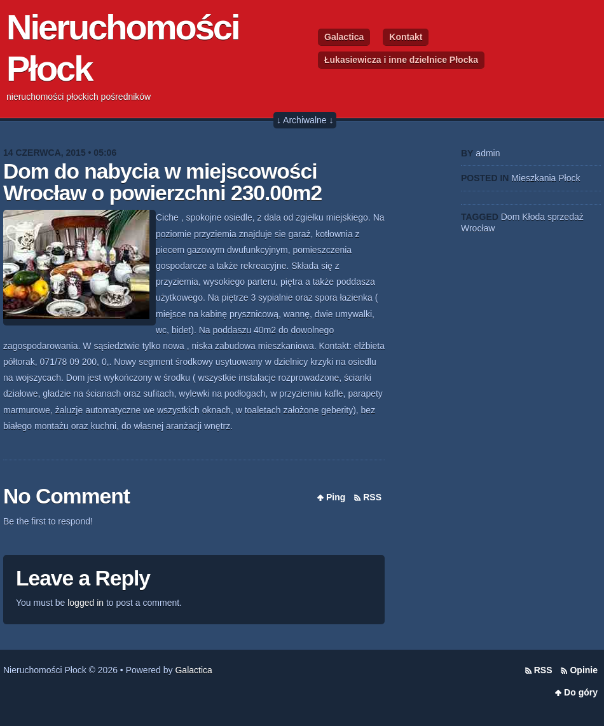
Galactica (344, 37)
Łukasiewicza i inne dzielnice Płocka (401, 60)
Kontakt (405, 37)
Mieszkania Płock (545, 178)
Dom (510, 217)
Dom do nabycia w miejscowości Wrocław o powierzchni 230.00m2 (162, 182)
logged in (85, 603)
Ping (335, 497)
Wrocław (478, 228)
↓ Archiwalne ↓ (305, 120)
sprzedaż (565, 217)
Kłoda (533, 217)
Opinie (584, 670)
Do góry (581, 692)
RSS (372, 497)
